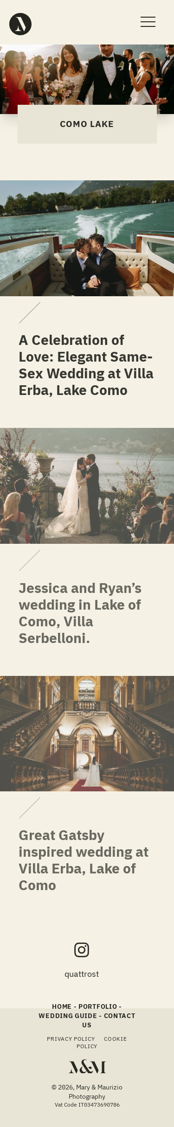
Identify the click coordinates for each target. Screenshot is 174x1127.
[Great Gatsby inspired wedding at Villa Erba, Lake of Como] (87, 734)
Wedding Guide (68, 1016)
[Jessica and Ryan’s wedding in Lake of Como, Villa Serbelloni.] (87, 486)
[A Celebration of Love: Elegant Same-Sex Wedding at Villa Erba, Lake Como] (87, 238)
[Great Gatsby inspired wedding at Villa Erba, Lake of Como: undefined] (46, 808)
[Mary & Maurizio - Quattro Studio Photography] (20, 24)
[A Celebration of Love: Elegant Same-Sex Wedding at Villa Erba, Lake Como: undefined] (46, 313)
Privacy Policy (71, 1038)
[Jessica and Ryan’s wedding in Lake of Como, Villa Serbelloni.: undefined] (46, 561)
